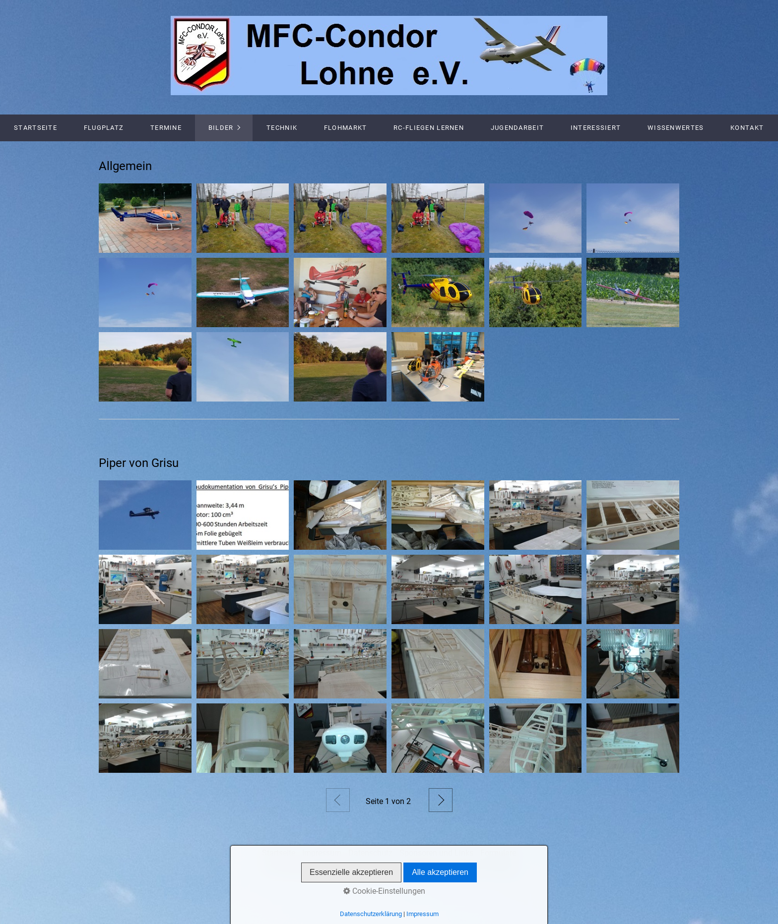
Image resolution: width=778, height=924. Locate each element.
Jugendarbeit (517, 127)
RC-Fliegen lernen (428, 127)
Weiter (441, 800)
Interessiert (596, 127)
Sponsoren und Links (436, 853)
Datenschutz (370, 853)
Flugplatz (104, 127)
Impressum (321, 853)
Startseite (35, 127)
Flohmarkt (345, 127)
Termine (166, 127)
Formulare (498, 853)
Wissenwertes (676, 127)
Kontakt (747, 127)
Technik (281, 127)
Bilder (221, 127)
